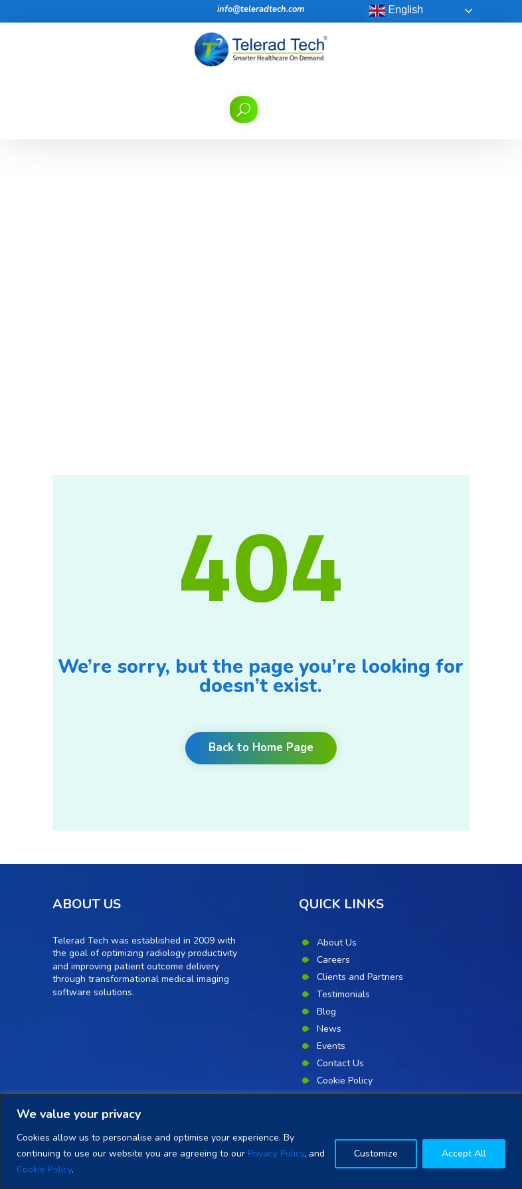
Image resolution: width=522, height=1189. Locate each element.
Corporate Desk (350, 811)
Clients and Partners (360, 673)
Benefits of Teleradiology (105, 920)
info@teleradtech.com (260, 9)
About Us (337, 639)
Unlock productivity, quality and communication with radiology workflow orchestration (137, 1026)
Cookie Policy (44, 1169)
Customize (376, 1153)
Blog (326, 708)
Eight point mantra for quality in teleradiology (148, 899)
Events (331, 742)
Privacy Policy (276, 1153)
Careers (333, 656)
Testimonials (343, 691)
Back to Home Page (261, 445)
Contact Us (340, 760)
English (396, 11)
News (329, 725)
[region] (261, 1141)
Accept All (464, 1153)
